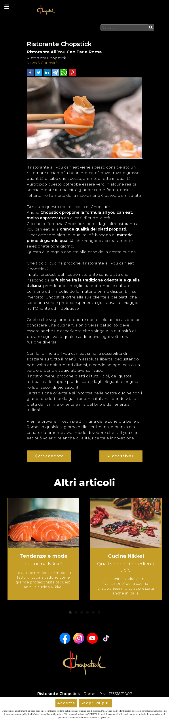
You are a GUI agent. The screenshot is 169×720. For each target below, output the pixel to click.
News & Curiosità (42, 63)
